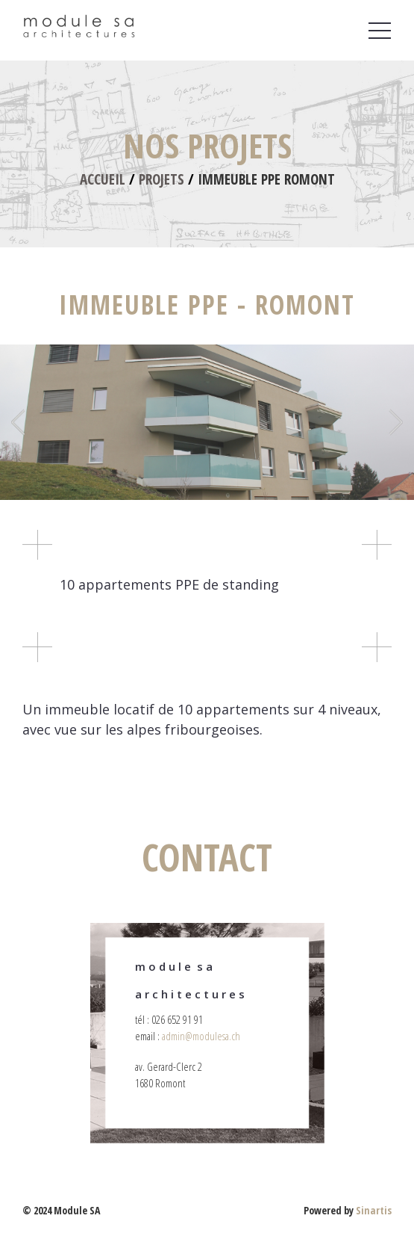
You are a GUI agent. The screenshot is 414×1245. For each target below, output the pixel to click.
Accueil (102, 179)
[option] (207, 422)
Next (394, 422)
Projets (161, 179)
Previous (19, 422)
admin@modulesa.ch (201, 1035)
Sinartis (374, 1210)
